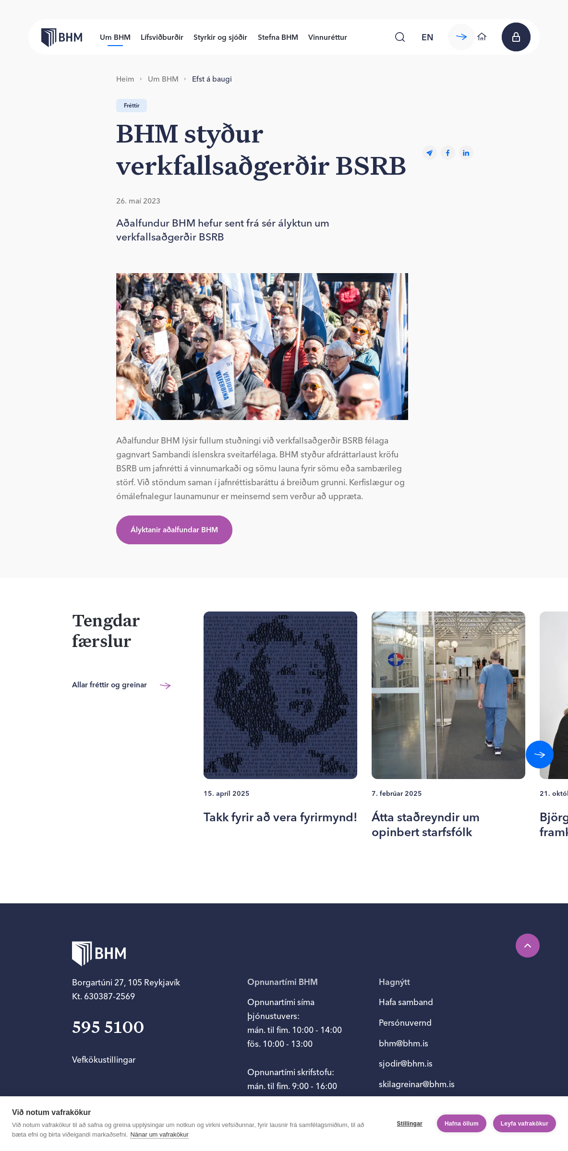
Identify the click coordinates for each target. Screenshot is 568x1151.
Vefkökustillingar (103, 1060)
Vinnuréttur (327, 37)
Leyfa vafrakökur (524, 1123)
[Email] (430, 153)
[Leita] (400, 37)
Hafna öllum (462, 1123)
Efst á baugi (212, 79)
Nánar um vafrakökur (159, 1134)
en (428, 37)
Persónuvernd (405, 1023)
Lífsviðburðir (162, 37)
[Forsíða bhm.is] (55, 37)
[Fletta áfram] (540, 754)
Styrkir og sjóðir (220, 37)
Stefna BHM (278, 37)
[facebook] (448, 153)
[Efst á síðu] (528, 946)
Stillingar (410, 1123)
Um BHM (115, 37)
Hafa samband (406, 1002)
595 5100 (108, 1028)
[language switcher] (428, 37)
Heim (125, 79)
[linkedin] (466, 153)
